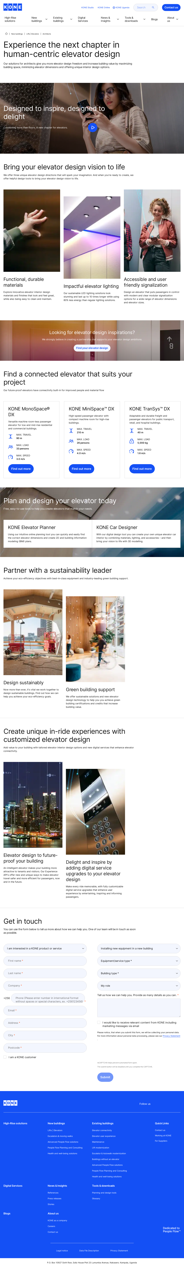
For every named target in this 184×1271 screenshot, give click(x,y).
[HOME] (6, 33)
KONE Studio (87, 7)
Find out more (21, 469)
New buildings (17, 34)
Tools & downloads (103, 1185)
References (53, 1192)
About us (53, 1213)
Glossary (96, 1198)
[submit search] (153, 7)
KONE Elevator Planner (32, 527)
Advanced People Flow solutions (63, 1142)
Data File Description (89, 1250)
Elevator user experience (103, 1136)
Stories (51, 1204)
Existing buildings (102, 1123)
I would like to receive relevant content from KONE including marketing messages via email (136, 1024)
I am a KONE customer (19, 1057)
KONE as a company (57, 1220)
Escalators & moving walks (60, 1136)
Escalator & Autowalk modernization (109, 1153)
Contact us (53, 1232)
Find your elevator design (92, 347)
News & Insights (57, 1185)
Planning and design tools (104, 1192)
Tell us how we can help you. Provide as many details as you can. (137, 995)
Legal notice (62, 1250)
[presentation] (119, 1051)
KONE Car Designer (116, 527)
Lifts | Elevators (32, 34)
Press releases (54, 1198)
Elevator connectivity (102, 1130)
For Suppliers (161, 1141)
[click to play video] (92, 127)
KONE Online (104, 7)
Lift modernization (100, 1147)
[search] (143, 7)
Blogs (6, 1213)
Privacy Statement (171, 1036)
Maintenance (98, 1142)
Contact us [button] (171, 7)
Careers (51, 1226)
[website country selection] (120, 7)
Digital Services (12, 1185)
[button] (16, 19)
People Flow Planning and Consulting (65, 1147)
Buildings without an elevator (105, 1159)
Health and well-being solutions (62, 1153)
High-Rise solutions (15, 1123)
